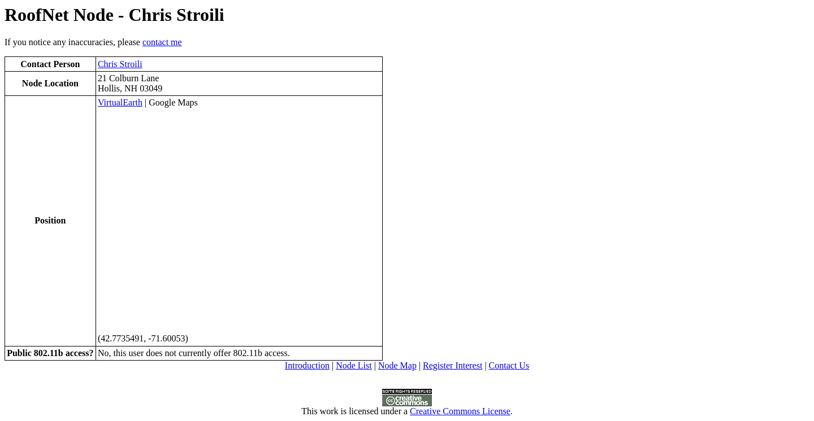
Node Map (397, 365)
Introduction (307, 365)
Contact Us (509, 365)
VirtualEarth (120, 102)
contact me (162, 42)
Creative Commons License (460, 411)
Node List (354, 365)
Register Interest (452, 365)
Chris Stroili (120, 64)
